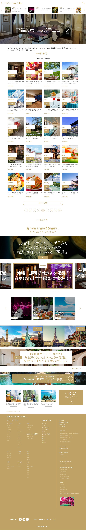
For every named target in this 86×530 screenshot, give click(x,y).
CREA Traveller (64, 452)
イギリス (9, 429)
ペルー (19, 453)
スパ (43, 431)
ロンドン (9, 438)
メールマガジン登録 (64, 476)
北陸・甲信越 (30, 466)
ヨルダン (9, 468)
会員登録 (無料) (63, 469)
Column (43, 25)
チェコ (8, 434)
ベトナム (20, 440)
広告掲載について (64, 489)
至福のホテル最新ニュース (66, 435)
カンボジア (20, 431)
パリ (8, 440)
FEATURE (62, 446)
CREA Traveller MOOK (66, 461)
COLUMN (62, 431)
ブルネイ (20, 444)
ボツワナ (20, 466)
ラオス (19, 436)
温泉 (43, 440)
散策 (43, 438)
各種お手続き (63, 474)
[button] (84, 9)
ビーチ (44, 442)
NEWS (62, 420)
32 (60, 210)
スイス (8, 436)
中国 (28, 472)
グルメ (44, 425)
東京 (28, 453)
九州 (28, 477)
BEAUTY (62, 424)
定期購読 (62, 454)
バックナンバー (63, 456)
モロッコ (20, 464)
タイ (19, 434)
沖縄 (28, 457)
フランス (9, 427)
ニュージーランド (31, 436)
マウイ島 (9, 457)
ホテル (44, 423)
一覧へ (77, 368)
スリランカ (20, 429)
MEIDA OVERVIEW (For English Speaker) (69, 493)
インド (19, 442)
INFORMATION (64, 448)
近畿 (28, 470)
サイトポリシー (63, 491)
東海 (28, 468)
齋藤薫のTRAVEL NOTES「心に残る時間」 (70, 433)
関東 (28, 464)
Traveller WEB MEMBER (66, 467)
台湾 (19, 425)
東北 (28, 462)
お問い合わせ (63, 487)
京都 (28, 455)
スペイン (9, 431)
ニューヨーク (30, 425)
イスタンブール (10, 466)
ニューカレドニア (31, 438)
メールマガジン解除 (64, 478)
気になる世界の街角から (65, 441)
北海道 (28, 459)
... (30, 210)
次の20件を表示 (43, 203)
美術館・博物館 (46, 434)
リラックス (45, 429)
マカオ (19, 438)
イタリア (9, 425)
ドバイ (8, 464)
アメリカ (29, 427)
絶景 (43, 436)
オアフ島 (9, 453)
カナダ (28, 429)
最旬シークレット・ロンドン (66, 437)
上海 (19, 447)
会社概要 (62, 484)
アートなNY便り (64, 439)
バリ (19, 427)
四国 (28, 475)
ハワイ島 (9, 455)
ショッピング (45, 427)
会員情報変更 (63, 472)
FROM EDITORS (64, 422)
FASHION (62, 426)
